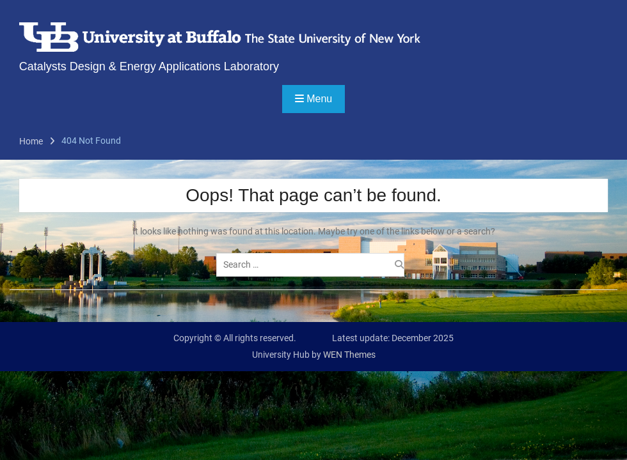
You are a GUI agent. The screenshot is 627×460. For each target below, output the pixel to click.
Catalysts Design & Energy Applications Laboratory (149, 66)
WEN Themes (349, 354)
